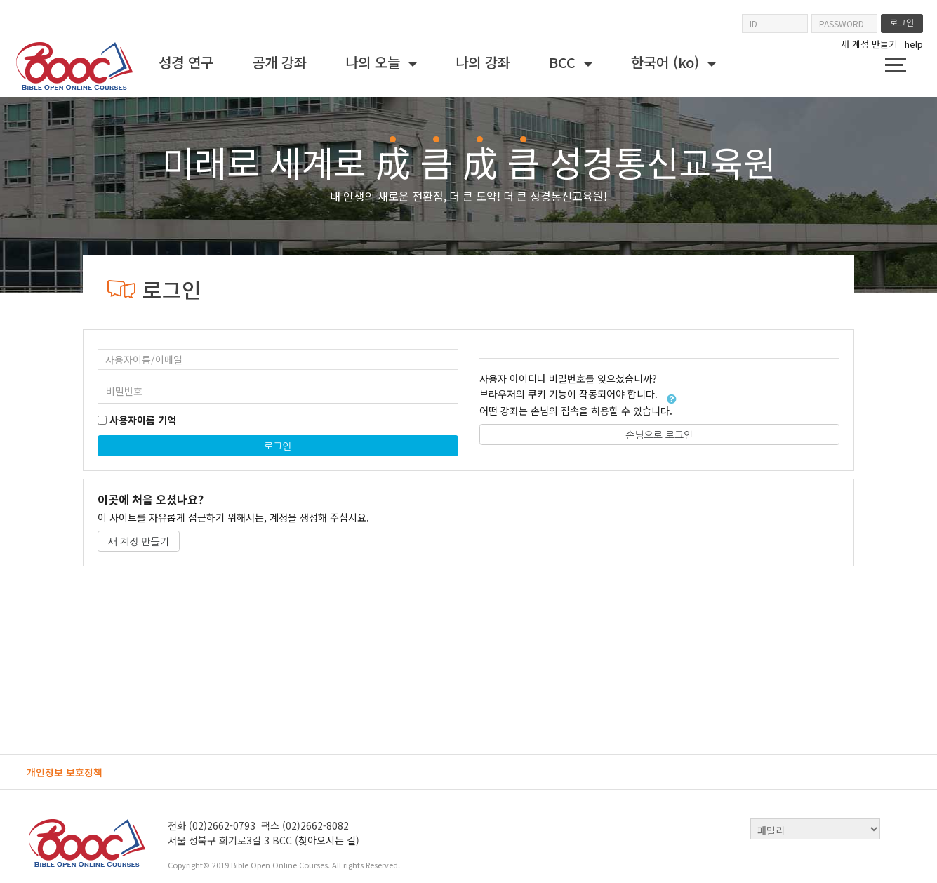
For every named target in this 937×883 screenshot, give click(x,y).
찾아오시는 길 (327, 840)
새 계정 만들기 (869, 44)
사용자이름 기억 (142, 420)
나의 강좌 (483, 62)
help (914, 44)
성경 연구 (186, 62)
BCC (564, 62)
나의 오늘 (374, 62)
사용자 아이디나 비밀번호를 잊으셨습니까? (568, 379)
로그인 (277, 446)
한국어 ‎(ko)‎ (667, 62)
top (900, 828)
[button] (671, 399)
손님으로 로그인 (659, 435)
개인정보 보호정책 (64, 772)
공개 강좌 (279, 62)
